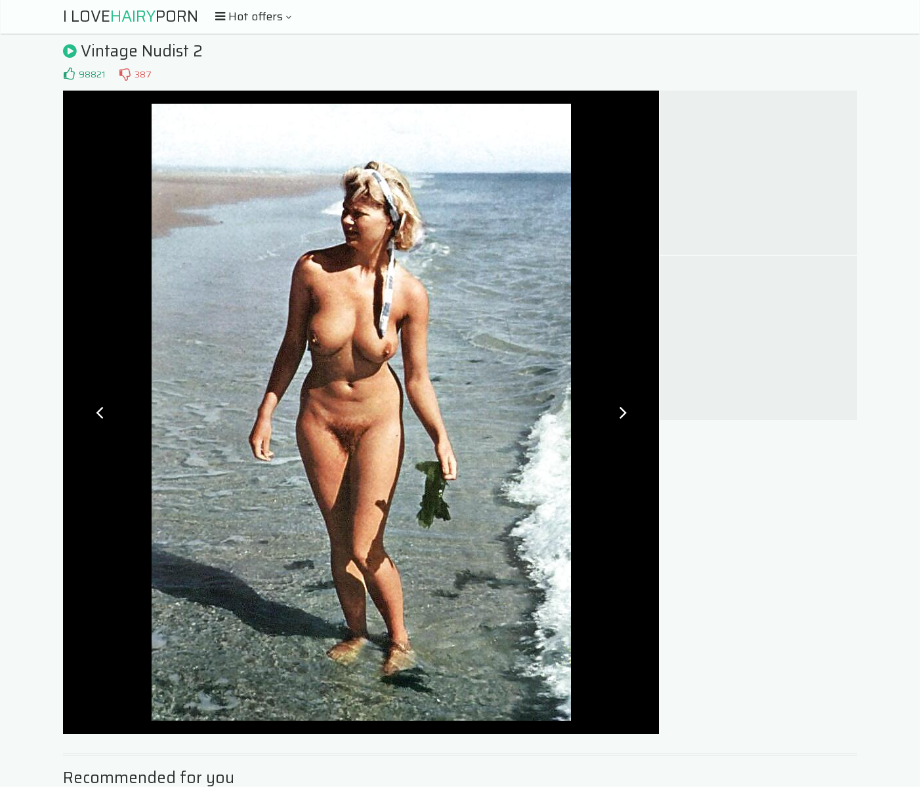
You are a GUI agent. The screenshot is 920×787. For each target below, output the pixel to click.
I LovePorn (130, 16)
